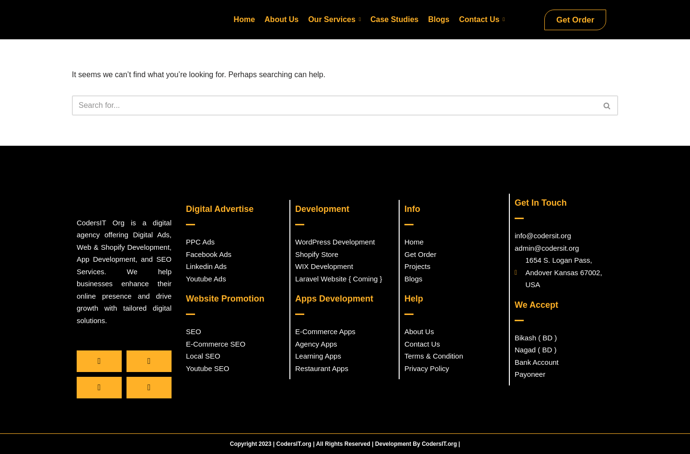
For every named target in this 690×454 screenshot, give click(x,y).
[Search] (334, 107)
